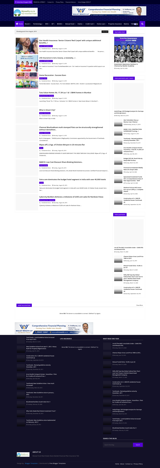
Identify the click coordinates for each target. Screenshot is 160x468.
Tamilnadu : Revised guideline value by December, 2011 (133, 139)
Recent (27, 24)
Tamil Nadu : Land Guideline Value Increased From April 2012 (40, 338)
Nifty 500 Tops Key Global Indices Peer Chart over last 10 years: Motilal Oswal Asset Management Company (133, 277)
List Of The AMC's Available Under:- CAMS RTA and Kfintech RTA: (128, 248)
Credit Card (89, 24)
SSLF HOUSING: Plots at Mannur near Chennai (131, 121)
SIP (53, 24)
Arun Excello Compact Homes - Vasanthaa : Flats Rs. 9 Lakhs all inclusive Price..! (134, 149)
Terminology (37, 24)
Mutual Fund (69, 24)
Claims (80, 24)
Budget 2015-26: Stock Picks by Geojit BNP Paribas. (133, 159)
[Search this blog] (118, 445)
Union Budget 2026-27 (84, 2)
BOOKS (59, 24)
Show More (139, 305)
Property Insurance (115, 24)
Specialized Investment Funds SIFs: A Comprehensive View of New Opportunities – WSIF (133, 178)
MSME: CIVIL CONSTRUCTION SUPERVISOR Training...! (133, 130)
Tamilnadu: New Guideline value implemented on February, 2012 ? (40, 421)
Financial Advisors (71, 2)
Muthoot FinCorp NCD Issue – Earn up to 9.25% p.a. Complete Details (133, 189)
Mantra (126, 24)
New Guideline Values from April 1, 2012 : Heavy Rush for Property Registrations (41, 347)
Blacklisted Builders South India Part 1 (38, 402)
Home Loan (101, 24)
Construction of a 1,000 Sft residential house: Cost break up (133, 200)
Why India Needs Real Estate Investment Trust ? (41, 411)
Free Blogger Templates (58, 463)
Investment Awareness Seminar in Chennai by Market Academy (126, 65)
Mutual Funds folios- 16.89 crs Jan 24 (133, 266)
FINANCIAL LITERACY (39, 2)
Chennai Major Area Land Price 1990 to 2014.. (133, 257)
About (122, 464)
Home (21, 24)
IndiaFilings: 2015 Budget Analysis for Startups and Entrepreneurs (128, 112)
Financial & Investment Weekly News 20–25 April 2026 (133, 168)
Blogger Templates (31, 463)
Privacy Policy (60, 2)
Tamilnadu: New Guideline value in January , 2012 (40, 393)
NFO (46, 24)
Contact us (50, 2)
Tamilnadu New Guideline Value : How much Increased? (40, 384)
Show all (104, 32)
